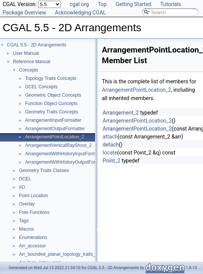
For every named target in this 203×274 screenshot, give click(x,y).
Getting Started (133, 4)
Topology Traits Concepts (50, 78)
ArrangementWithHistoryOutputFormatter (66, 162)
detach (111, 145)
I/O (22, 187)
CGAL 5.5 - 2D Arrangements (36, 45)
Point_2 (112, 161)
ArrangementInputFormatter (53, 120)
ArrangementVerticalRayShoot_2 (58, 145)
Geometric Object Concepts (53, 95)
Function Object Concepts (51, 103)
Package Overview (24, 13)
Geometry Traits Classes (44, 170)
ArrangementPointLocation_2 (54, 137)
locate (110, 153)
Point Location (33, 195)
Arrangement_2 (121, 113)
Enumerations (33, 237)
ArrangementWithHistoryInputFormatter (65, 153)
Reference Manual (31, 61)
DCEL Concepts (41, 86)
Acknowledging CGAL (80, 13)
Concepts (28, 70)
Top (102, 4)
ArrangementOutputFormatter (55, 128)
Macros (26, 229)
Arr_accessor (32, 246)
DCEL (25, 179)
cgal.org (79, 4)
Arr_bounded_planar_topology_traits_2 (58, 254)
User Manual (26, 53)
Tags (24, 220)
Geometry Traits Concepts (51, 112)
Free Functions (34, 212)
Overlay (27, 204)
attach (110, 137)
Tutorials (170, 4)
